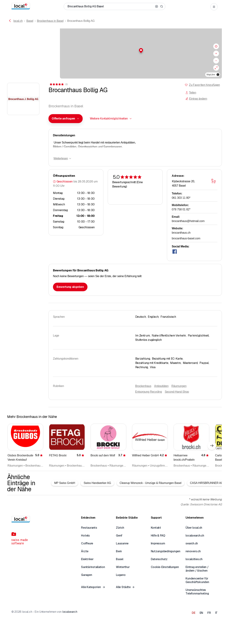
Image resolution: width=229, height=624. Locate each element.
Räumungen (178, 385)
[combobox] (65, 118)
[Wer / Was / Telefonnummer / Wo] (110, 6)
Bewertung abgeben (70, 287)
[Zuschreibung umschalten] (218, 74)
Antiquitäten (161, 385)
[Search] (161, 6)
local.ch (18, 20)
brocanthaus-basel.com (186, 238)
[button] (114, 50)
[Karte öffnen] (213, 181)
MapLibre (211, 74)
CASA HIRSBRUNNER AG (206, 482)
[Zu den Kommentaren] (58, 84)
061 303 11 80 (181, 197)
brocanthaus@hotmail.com (188, 221)
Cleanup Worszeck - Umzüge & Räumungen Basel (150, 482)
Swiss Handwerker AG (97, 482)
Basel (29, 20)
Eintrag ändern (196, 98)
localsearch (69, 612)
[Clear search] (156, 6)
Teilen (190, 92)
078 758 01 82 (181, 209)
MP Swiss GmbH (64, 482)
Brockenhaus (143, 385)
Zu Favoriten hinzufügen (204, 85)
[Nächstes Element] (212, 445)
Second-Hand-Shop (177, 391)
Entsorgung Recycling (148, 391)
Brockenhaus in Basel (50, 20)
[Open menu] (214, 6)
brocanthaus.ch (181, 232)
